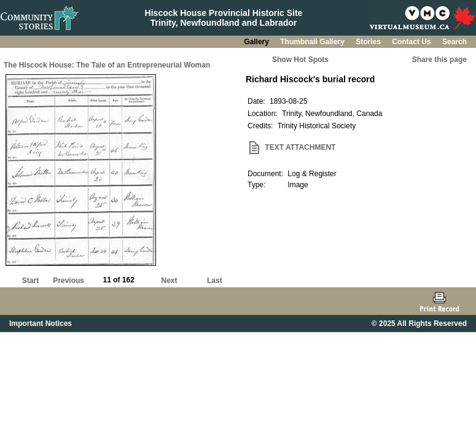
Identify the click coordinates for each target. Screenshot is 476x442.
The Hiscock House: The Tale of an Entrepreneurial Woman (107, 65)
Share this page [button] (439, 59)
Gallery (257, 41)
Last (214, 280)
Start (30, 280)
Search (454, 41)
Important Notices (40, 323)
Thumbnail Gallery (313, 41)
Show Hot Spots (300, 59)
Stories (369, 41)
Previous (68, 280)
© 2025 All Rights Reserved (419, 323)
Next (170, 280)
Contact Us (412, 41)
